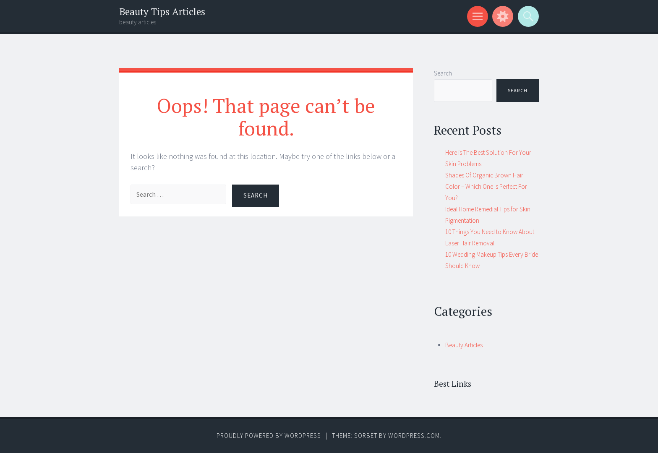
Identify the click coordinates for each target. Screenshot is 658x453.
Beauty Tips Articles (162, 11)
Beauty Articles (464, 345)
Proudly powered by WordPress (269, 436)
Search (443, 73)
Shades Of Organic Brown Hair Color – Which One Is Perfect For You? (486, 186)
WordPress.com (414, 436)
